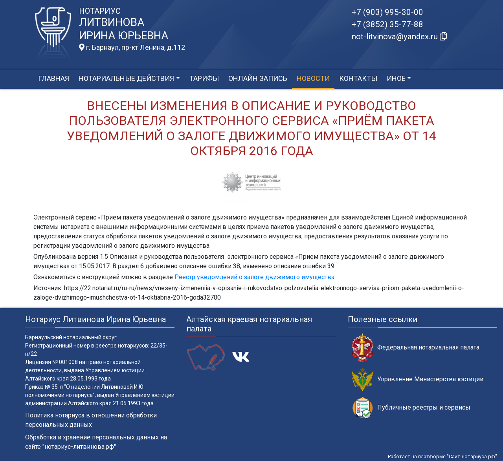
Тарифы (204, 78)
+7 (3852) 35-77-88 (387, 24)
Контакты (358, 78)
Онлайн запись (257, 78)
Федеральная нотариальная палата (415, 347)
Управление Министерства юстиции (417, 379)
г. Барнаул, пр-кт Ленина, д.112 (132, 47)
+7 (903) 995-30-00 (387, 12)
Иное (396, 78)
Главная (53, 78)
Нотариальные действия (126, 78)
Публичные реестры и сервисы (411, 408)
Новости (313, 78)
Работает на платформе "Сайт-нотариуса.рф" (442, 456)
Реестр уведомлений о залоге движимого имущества (254, 277)
